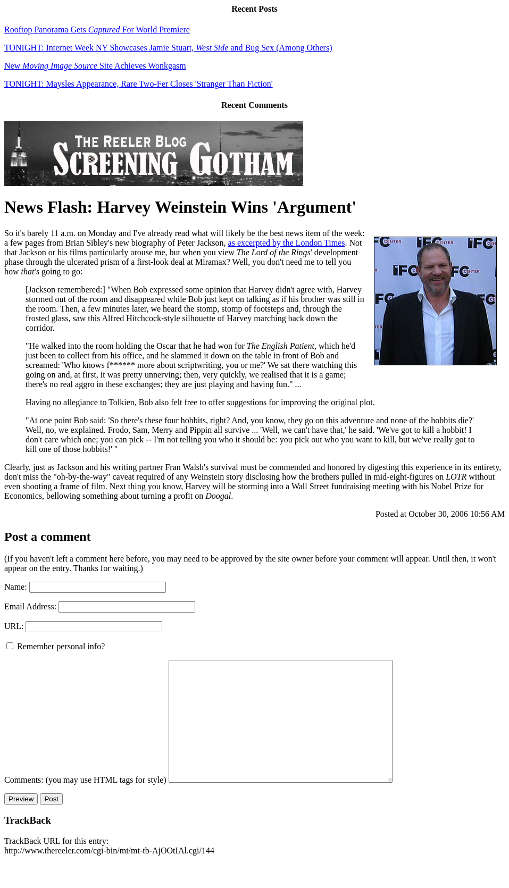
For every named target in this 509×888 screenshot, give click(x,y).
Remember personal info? (55, 646)
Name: (15, 586)
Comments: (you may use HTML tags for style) (85, 803)
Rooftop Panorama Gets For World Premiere (97, 29)
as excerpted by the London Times (286, 242)
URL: (13, 626)
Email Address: (30, 606)
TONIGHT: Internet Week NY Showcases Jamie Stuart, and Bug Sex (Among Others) (168, 47)
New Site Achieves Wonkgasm (95, 65)
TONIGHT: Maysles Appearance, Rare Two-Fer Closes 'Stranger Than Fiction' (138, 83)
